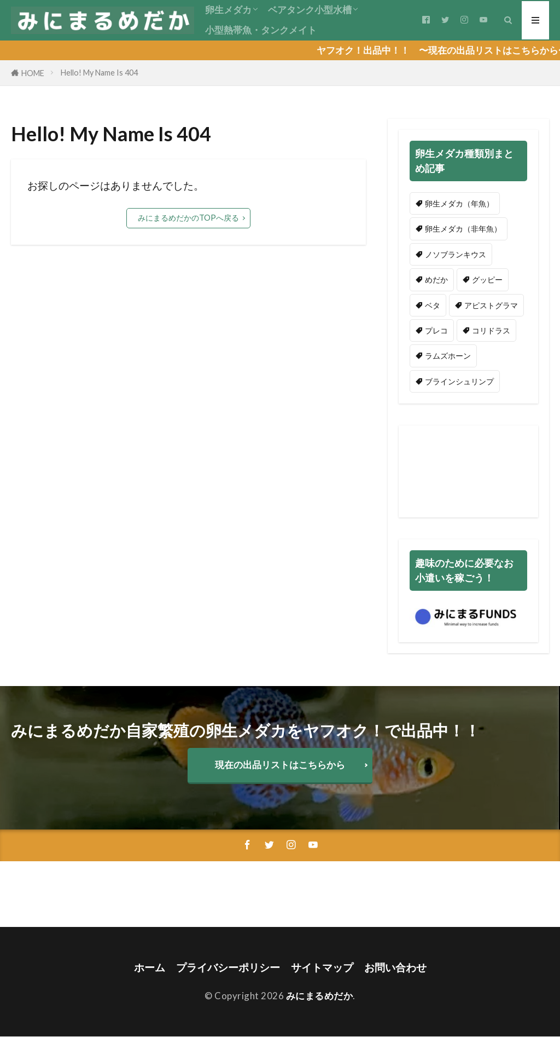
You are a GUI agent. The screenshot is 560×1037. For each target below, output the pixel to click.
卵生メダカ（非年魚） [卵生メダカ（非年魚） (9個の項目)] (463, 228)
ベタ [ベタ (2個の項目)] (432, 305)
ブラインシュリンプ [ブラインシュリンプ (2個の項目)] (459, 381)
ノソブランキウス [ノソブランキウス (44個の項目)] (455, 254)
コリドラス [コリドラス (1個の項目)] (491, 330)
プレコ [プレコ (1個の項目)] (436, 330)
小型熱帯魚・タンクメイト (261, 30)
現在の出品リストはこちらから (280, 764)
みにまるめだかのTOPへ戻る (188, 217)
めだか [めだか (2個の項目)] (436, 279)
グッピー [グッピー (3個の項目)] (487, 279)
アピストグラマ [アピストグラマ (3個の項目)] (491, 305)
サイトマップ (322, 967)
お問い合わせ (395, 967)
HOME (32, 73)
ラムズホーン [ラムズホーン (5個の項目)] (448, 355)
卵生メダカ (228, 9)
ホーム (149, 967)
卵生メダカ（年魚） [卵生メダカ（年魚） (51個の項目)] (459, 203)
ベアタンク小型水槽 (310, 9)
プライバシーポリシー (228, 967)
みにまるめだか (319, 995)
